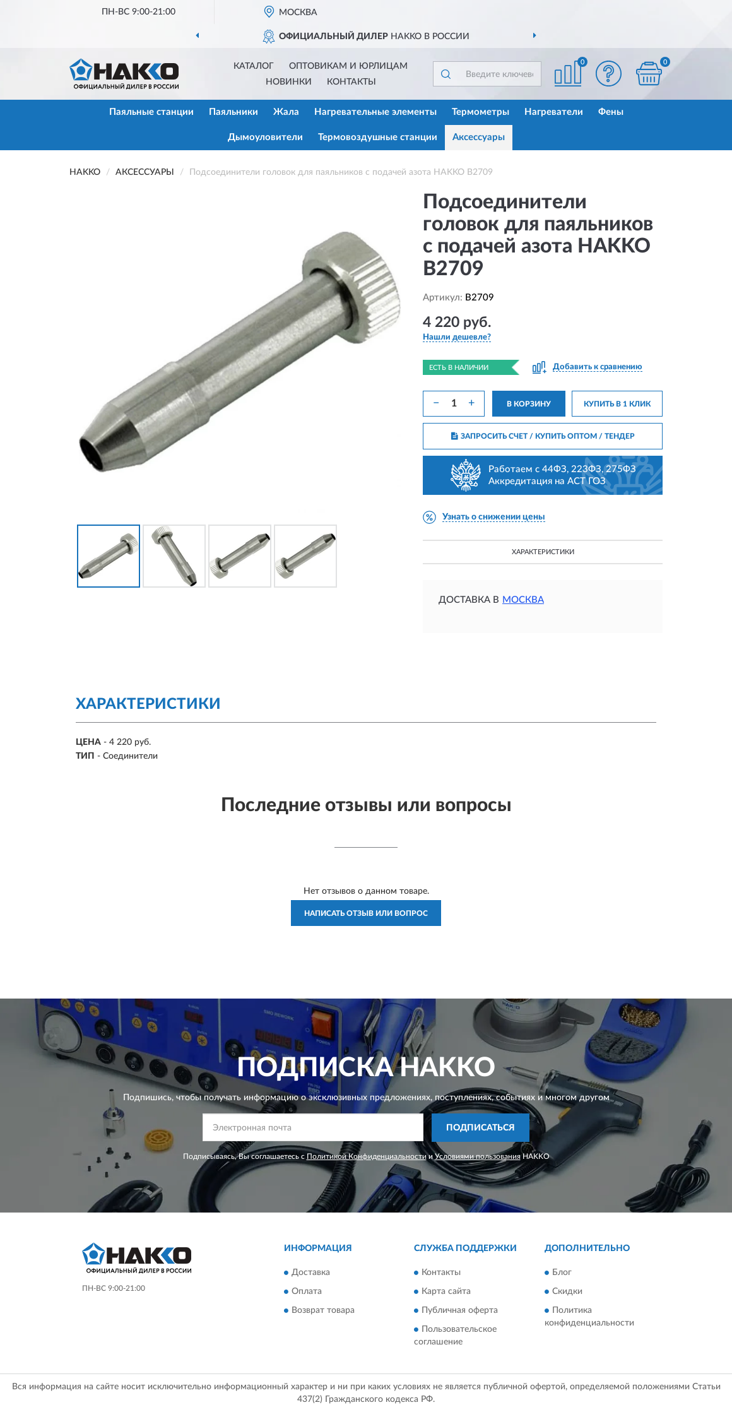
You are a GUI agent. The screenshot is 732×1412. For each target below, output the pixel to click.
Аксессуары (478, 137)
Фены (610, 112)
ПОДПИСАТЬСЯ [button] (480, 1128)
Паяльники (233, 112)
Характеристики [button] (543, 552)
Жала (286, 112)
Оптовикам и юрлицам (348, 66)
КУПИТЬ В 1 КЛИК (617, 404)
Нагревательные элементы (375, 112)
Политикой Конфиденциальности (367, 1156)
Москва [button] (523, 600)
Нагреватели (553, 112)
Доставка (311, 1273)
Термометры (480, 112)
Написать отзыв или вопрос (366, 913)
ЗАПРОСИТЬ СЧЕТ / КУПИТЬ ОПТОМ (543, 436)
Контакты (351, 82)
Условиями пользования (478, 1156)
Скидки (567, 1292)
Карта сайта (446, 1292)
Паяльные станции (151, 112)
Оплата (307, 1292)
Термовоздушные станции (377, 137)
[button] (608, 73)
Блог (562, 1273)
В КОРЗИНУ (529, 404)
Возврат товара (323, 1311)
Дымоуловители (265, 137)
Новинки (289, 82)
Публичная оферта (460, 1311)
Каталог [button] (253, 66)
